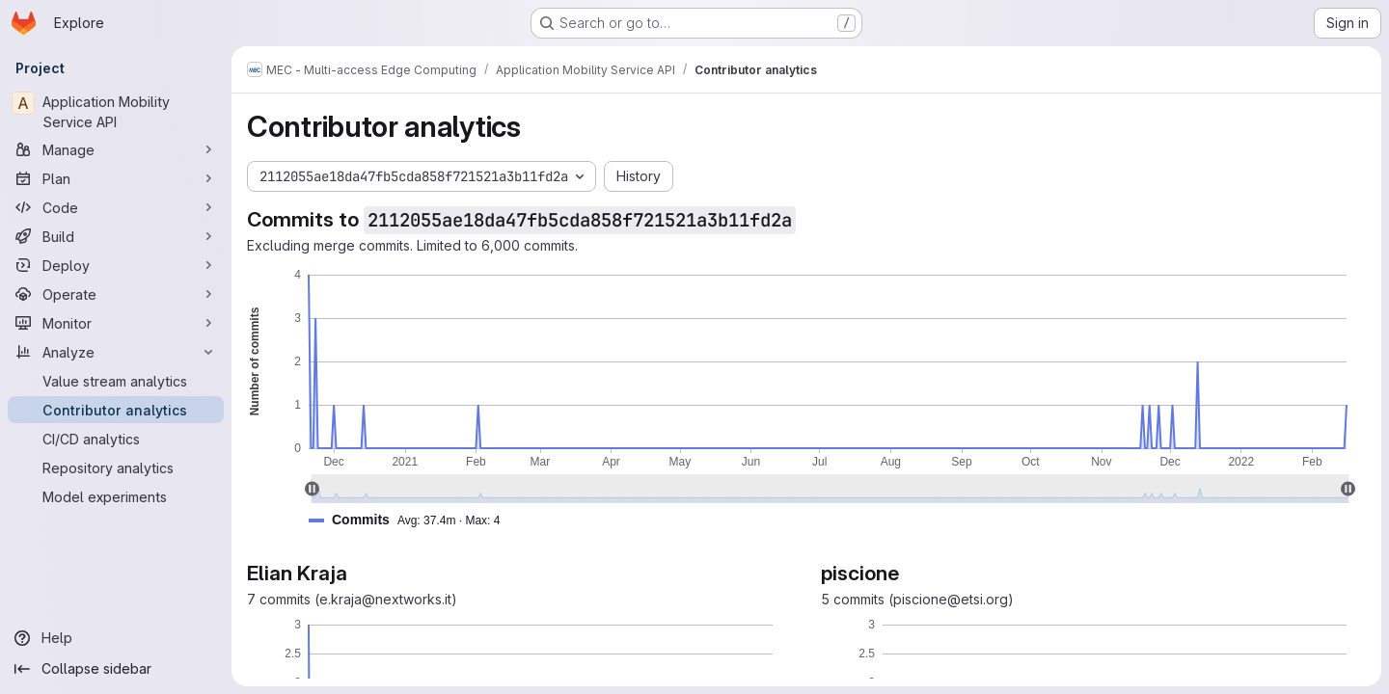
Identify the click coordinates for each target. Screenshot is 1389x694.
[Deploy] (116, 265)
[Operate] (116, 293)
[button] (412, 520)
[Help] (116, 638)
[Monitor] (116, 322)
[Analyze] (116, 351)
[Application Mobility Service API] (116, 112)
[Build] (116, 236)
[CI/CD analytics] (116, 438)
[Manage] (116, 149)
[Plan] (116, 178)
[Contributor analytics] (116, 409)
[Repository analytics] (116, 467)
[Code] (116, 207)
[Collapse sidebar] (116, 668)
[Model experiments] (116, 496)
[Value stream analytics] (116, 380)
